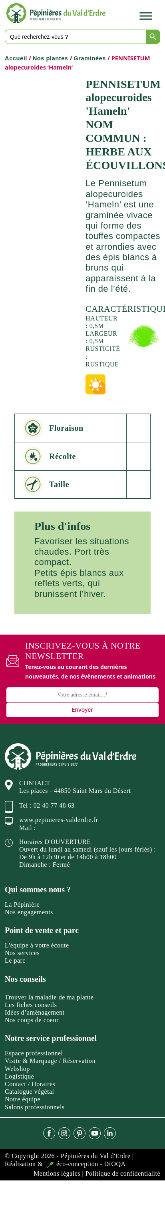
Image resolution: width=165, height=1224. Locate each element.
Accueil (16, 58)
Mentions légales (57, 1173)
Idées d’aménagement (34, 1012)
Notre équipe (22, 1099)
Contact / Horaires (30, 1084)
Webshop (17, 1068)
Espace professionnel (34, 1053)
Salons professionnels (35, 1107)
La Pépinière (22, 904)
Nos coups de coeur (32, 1020)
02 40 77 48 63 (54, 805)
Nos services (22, 952)
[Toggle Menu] (145, 16)
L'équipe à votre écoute (37, 945)
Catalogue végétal (29, 1091)
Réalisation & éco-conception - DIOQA (65, 1163)
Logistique (19, 1076)
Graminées (90, 58)
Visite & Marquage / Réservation (50, 1060)
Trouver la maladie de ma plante (49, 997)
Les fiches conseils (31, 1004)
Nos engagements (29, 912)
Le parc (15, 960)
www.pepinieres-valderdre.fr (58, 819)
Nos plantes (50, 58)
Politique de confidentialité (122, 1173)
